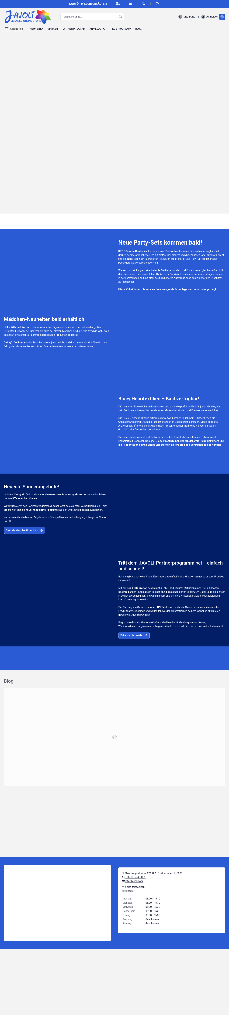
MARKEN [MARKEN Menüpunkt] (53, 28)
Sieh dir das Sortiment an (24, 530)
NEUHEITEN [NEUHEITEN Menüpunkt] (36, 28)
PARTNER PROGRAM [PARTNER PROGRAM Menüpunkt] (73, 28)
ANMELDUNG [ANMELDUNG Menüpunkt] (97, 28)
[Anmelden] (209, 17)
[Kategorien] (14, 29)
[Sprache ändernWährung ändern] (188, 17)
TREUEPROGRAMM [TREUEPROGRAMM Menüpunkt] (120, 28)
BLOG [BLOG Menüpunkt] (138, 28)
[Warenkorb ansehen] (222, 17)
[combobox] (92, 16)
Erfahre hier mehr (134, 635)
